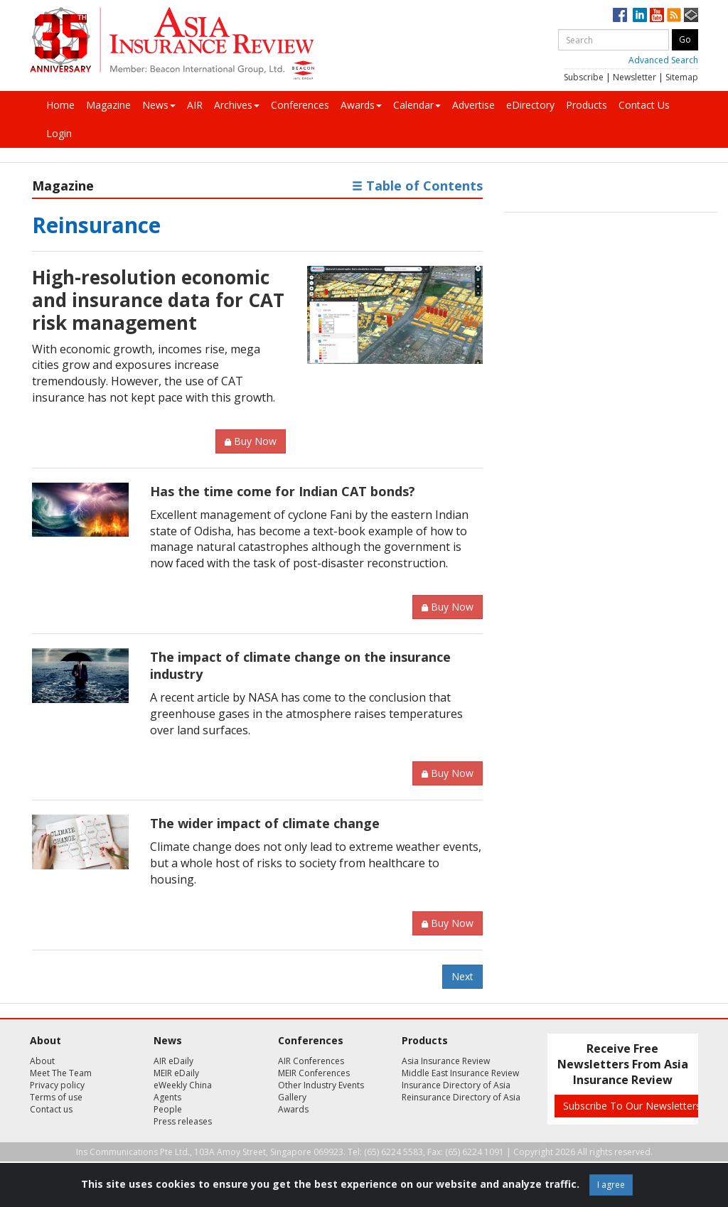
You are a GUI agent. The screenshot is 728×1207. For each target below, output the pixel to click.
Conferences (300, 105)
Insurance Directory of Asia (456, 1085)
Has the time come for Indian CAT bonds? (282, 491)
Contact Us (644, 105)
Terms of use (56, 1097)
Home (60, 105)
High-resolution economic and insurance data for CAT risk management (158, 300)
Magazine (108, 105)
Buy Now (251, 441)
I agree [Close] (611, 1185)
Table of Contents (417, 185)
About (42, 1061)
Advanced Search (663, 60)
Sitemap (681, 77)
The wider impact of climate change (265, 823)
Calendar (417, 105)
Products (586, 105)
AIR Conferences (311, 1061)
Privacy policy (57, 1085)
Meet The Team (61, 1073)
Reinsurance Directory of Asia (461, 1097)
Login (59, 133)
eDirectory (530, 105)
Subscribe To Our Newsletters (632, 1105)
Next (462, 976)
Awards (361, 105)
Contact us (51, 1109)
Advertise (473, 105)
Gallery (292, 1097)
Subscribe (584, 77)
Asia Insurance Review (446, 1061)
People (168, 1109)
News (159, 105)
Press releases (183, 1121)
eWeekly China (183, 1085)
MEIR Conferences (314, 1073)
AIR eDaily (173, 1061)
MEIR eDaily (176, 1073)
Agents (167, 1097)
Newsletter (634, 77)
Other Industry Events (321, 1085)
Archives (236, 105)
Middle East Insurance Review (460, 1073)
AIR (195, 105)
